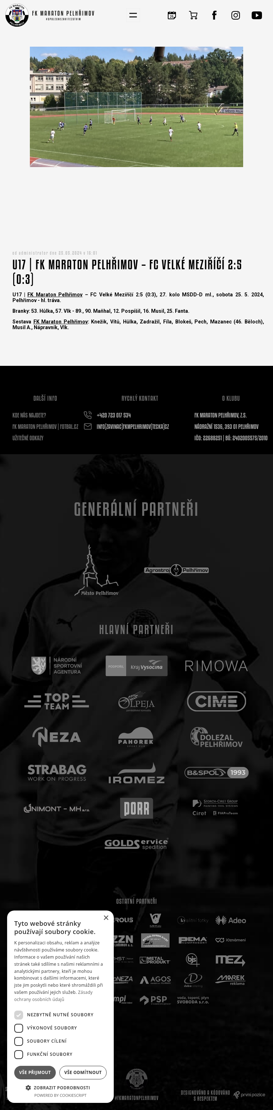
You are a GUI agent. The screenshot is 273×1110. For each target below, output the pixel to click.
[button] (60, 1087)
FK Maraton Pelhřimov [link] (54, 294)
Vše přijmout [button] (35, 1072)
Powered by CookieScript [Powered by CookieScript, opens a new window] (60, 1095)
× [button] (105, 918)
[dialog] (60, 1007)
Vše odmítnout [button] (83, 1072)
